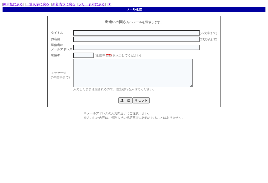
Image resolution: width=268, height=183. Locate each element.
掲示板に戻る (13, 4)
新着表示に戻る (63, 4)
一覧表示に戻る (37, 4)
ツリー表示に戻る (91, 4)
